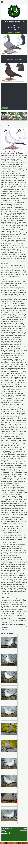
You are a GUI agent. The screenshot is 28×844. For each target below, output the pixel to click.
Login (25, 828)
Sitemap (3, 830)
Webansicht (23, 830)
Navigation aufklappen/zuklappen (14, 2)
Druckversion (6, 828)
